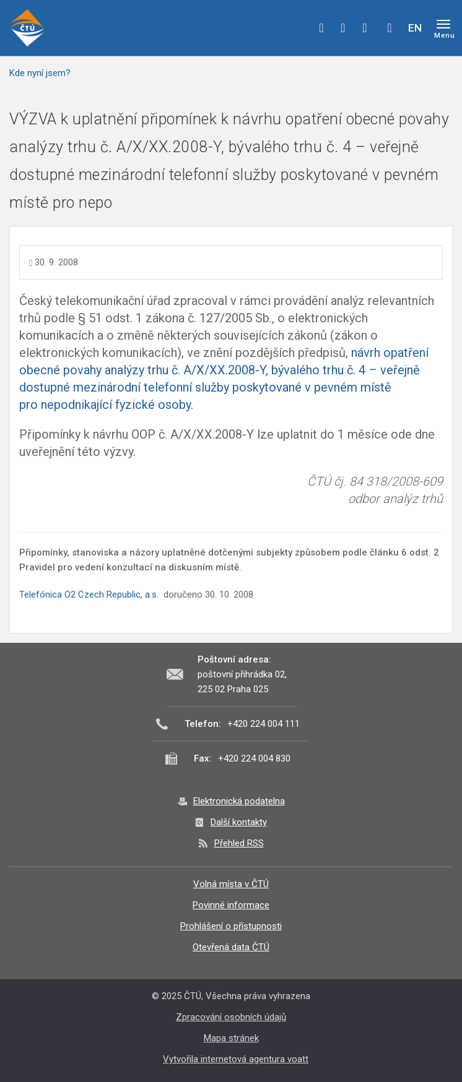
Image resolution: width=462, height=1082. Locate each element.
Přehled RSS (239, 843)
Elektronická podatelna (239, 801)
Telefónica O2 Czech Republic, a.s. (89, 594)
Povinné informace (231, 905)
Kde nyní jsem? (40, 73)
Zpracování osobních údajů (231, 1017)
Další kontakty (239, 822)
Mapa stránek (231, 1038)
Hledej (389, 28)
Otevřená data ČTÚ (231, 947)
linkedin (365, 28)
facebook (321, 28)
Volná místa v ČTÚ (231, 884)
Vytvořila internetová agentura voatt (235, 1059)
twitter (343, 28)
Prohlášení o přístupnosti (231, 926)
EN (415, 28)
